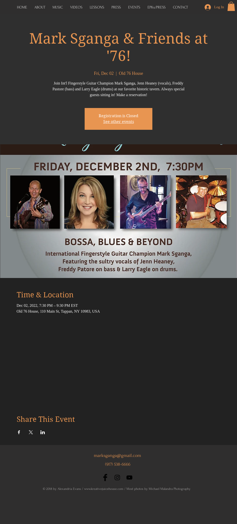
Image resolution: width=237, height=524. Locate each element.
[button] (156, 7)
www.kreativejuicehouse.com (103, 489)
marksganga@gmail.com (117, 455)
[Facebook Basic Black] (105, 477)
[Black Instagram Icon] (117, 477)
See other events (118, 121)
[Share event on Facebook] (19, 432)
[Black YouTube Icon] (129, 477)
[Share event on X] (31, 432)
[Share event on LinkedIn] (42, 432)
